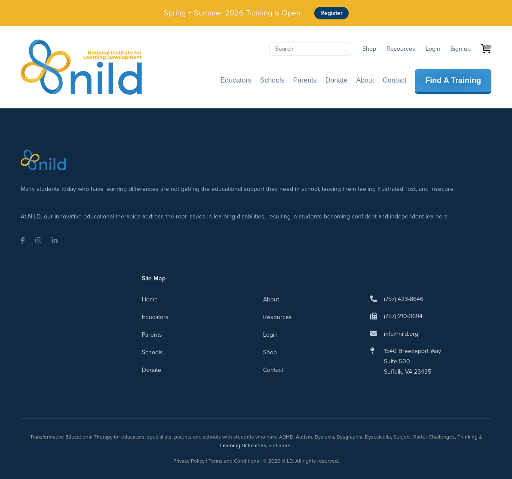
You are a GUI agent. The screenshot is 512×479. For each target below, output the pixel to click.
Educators (236, 80)
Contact (394, 80)
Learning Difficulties (243, 445)
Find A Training (453, 80)
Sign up (461, 48)
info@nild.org (401, 333)
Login (433, 48)
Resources (400, 48)
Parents (305, 80)
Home (150, 299)
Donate (336, 80)
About (365, 80)
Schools (272, 80)
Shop (369, 48)
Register (331, 13)
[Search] (311, 49)
